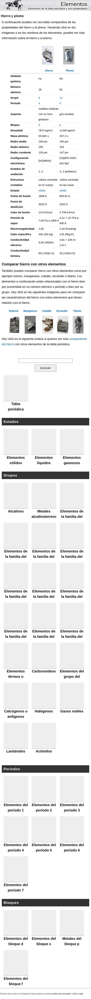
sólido (42, 190)
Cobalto (46, 310)
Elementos (74, 4)
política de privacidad (61, 994)
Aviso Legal (78, 994)
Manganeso (30, 310)
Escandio (62, 310)
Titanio (77, 310)
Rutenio (13, 310)
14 (61, 97)
